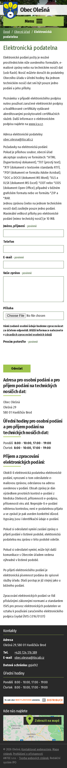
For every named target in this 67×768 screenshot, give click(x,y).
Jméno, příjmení (20, 226)
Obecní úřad (22, 32)
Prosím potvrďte (20, 342)
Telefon (8, 242)
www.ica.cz (36, 124)
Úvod (6, 32)
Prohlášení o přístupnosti (28, 754)
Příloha (8, 308)
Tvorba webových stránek (34, 758)
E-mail (13, 257)
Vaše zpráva (17, 273)
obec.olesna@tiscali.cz (18, 139)
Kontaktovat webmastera (36, 749)
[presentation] (29, 354)
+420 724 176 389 (25, 652)
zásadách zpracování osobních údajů (28, 334)
